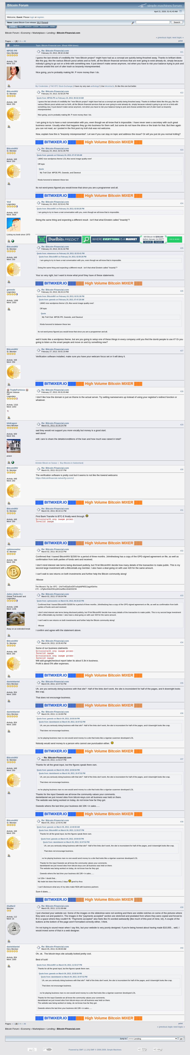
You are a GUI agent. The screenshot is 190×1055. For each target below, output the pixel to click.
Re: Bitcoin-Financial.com (55, 50)
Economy (25, 33)
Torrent (45, 22)
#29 (181, 425)
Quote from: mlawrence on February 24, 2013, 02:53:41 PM (60, 253)
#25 (181, 248)
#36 (181, 713)
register (40, 17)
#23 (181, 150)
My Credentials (41, 86)
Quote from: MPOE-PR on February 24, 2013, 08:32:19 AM (60, 98)
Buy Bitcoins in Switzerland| (71, 463)
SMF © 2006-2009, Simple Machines (105, 1050)
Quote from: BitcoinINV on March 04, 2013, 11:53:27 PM (61, 830)
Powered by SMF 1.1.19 (79, 1050)
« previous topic (164, 37)
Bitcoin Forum (12, 33)
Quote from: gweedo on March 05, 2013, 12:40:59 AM (58, 827)
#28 (181, 391)
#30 (181, 469)
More (52, 26)
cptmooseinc (13, 549)
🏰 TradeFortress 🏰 (17, 390)
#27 (181, 351)
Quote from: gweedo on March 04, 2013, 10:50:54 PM (58, 719)
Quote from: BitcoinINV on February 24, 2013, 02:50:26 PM (60, 209)
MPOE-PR (12, 50)
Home (13, 26)
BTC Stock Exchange (61, 86)
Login (35, 26)
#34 (181, 642)
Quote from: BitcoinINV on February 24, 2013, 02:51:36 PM (60, 296)
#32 (181, 551)
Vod (9, 202)
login (32, 17)
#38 (181, 822)
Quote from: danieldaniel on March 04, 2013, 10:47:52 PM (62, 722)
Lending (51, 33)
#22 (181, 93)
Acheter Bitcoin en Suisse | (47, 463)
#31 (181, 510)
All (25, 41)
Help (21, 26)
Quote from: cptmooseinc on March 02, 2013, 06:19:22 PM (60, 601)
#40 (181, 948)
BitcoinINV (12, 91)
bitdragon (12, 423)
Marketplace (38, 33)
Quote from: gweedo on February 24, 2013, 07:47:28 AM (59, 155)
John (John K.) (14, 594)
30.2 (39, 22)
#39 (181, 907)
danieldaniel (13, 681)
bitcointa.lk (109, 86)
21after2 (11, 906)
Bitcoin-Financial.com (68, 33)
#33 (181, 595)
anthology (95, 86)
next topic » (178, 37)
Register (44, 26)
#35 (181, 683)
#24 (181, 203)
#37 (181, 759)
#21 (181, 52)
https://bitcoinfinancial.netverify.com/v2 (55, 478)
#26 (181, 291)
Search (28, 26)
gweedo (11, 289)
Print (180, 41)
